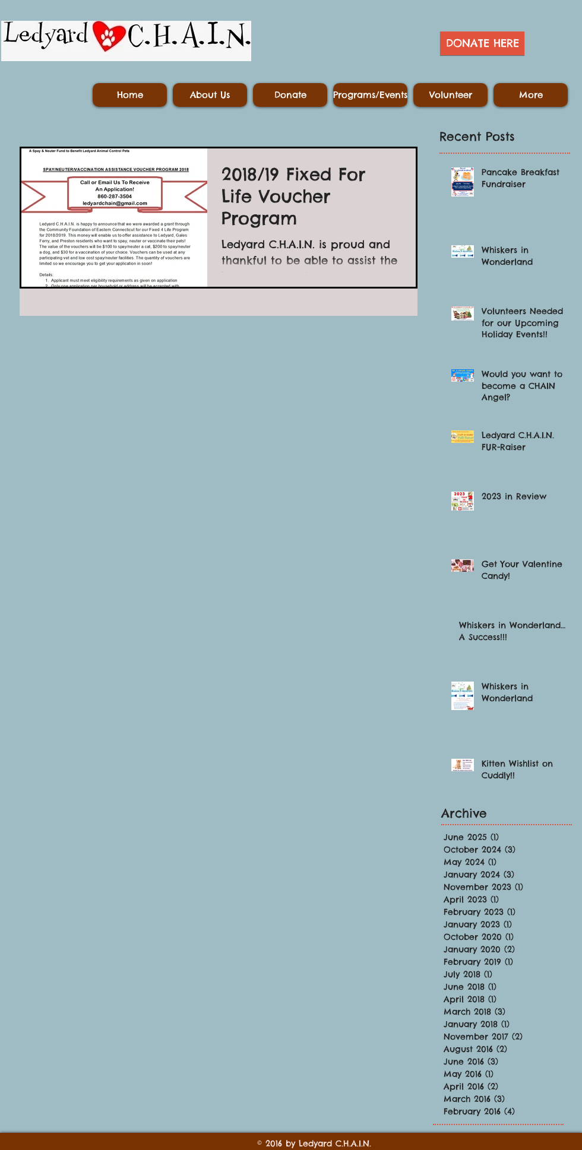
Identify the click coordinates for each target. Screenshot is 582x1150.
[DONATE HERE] (482, 43)
